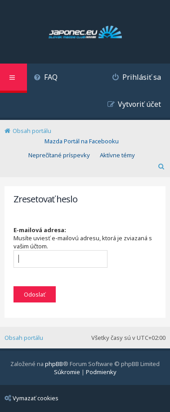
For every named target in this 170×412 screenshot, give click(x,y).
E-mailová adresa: (39, 230)
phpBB (54, 364)
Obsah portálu (23, 338)
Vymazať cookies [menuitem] (31, 398)
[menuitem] (45, 78)
